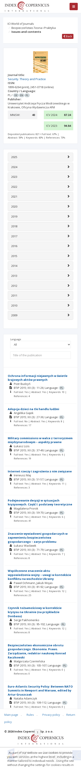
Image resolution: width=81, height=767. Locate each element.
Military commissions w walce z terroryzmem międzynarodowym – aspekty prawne (40, 440)
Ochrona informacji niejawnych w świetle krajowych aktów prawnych (37, 378)
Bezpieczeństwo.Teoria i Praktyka (33, 28)
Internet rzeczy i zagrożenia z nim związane (40, 471)
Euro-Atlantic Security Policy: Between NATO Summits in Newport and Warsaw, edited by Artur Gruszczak (40, 690)
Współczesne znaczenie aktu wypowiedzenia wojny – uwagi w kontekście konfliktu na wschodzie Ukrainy (39, 575)
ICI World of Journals (21, 24)
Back (67, 36)
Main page (11, 715)
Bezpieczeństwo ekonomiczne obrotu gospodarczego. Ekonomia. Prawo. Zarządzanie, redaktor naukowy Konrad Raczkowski (37, 651)
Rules (30, 715)
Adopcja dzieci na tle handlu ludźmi (33, 409)
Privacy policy (51, 715)
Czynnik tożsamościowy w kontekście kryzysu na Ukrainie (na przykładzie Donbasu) (35, 612)
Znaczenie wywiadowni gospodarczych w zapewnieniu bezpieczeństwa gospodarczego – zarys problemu (38, 538)
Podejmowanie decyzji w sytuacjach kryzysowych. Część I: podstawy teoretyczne (40, 502)
